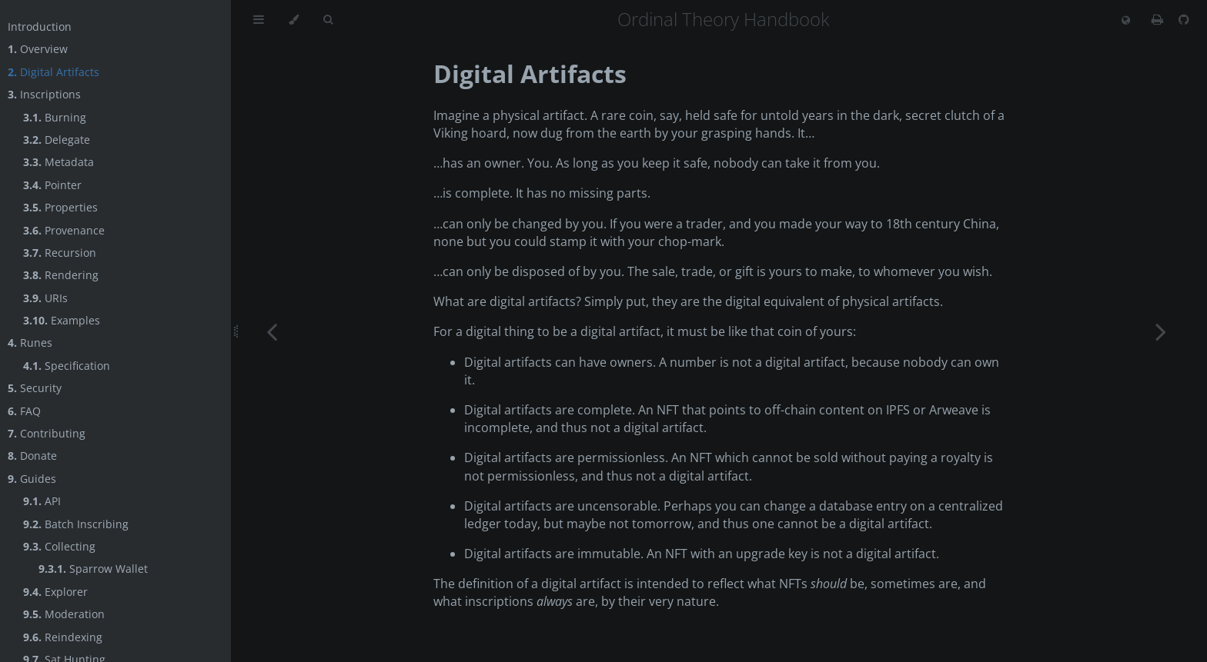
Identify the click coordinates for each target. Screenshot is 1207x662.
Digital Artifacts (53, 72)
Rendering (61, 275)
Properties (60, 207)
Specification (66, 365)
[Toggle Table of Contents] (258, 20)
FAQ (24, 411)
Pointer (52, 185)
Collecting (59, 546)
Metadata (58, 162)
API (42, 501)
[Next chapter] (1160, 331)
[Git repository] (1183, 19)
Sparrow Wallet (93, 568)
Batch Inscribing (76, 524)
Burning (54, 117)
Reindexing (62, 637)
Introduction (40, 26)
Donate (32, 455)
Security (35, 388)
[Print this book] (1158, 19)
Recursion (59, 252)
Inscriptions (44, 94)
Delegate (56, 139)
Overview (38, 49)
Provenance (64, 230)
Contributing (46, 433)
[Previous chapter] (271, 331)
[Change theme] (293, 20)
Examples (61, 320)
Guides (32, 478)
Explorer (55, 591)
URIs (45, 298)
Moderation (64, 614)
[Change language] (1125, 21)
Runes (30, 342)
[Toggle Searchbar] (328, 20)
